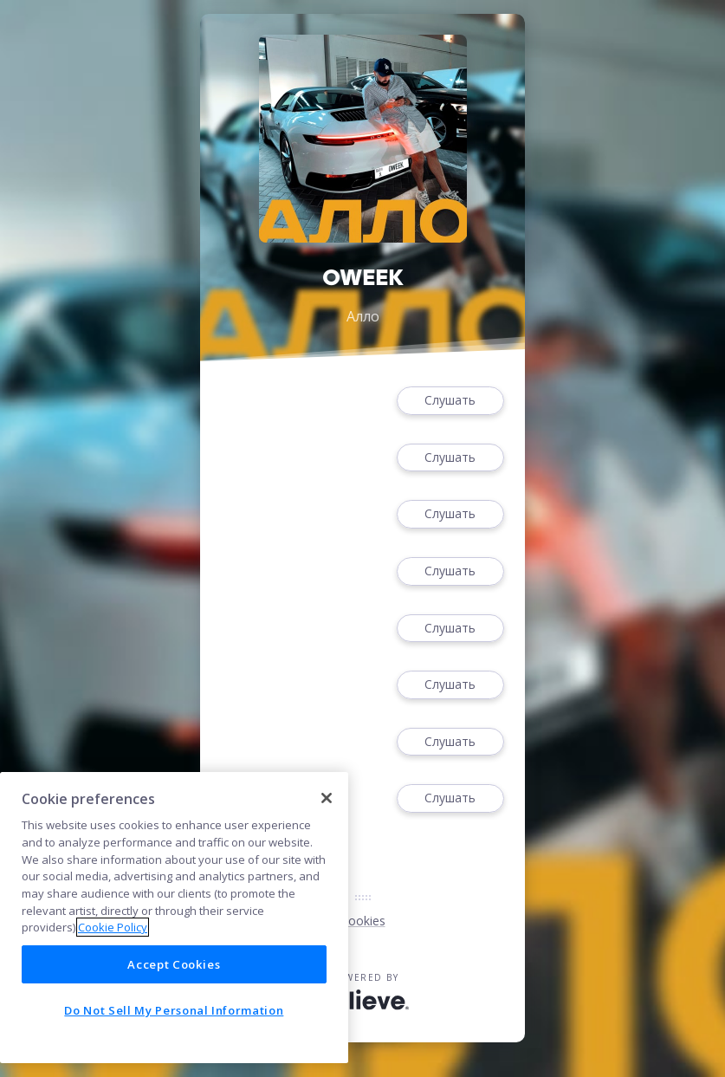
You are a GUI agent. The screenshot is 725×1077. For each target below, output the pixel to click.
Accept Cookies (173, 964)
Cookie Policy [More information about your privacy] (112, 927)
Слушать (450, 400)
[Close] (326, 798)
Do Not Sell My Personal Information (173, 1010)
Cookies (362, 920)
